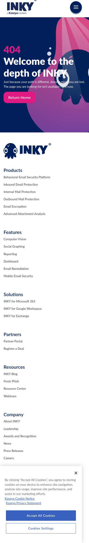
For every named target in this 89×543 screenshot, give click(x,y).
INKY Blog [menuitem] (11, 374)
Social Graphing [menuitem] (14, 246)
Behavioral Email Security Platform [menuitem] (27, 177)
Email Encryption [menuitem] (15, 206)
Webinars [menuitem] (10, 396)
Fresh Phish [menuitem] (11, 381)
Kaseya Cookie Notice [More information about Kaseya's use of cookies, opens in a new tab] (20, 498)
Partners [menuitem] (12, 334)
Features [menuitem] (13, 232)
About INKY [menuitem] (12, 421)
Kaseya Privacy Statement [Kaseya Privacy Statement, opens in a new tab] (23, 503)
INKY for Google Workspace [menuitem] (23, 309)
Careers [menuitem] (9, 458)
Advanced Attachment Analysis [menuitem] (24, 214)
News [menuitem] (7, 443)
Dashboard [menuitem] (11, 261)
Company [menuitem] (13, 414)
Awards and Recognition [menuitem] (20, 436)
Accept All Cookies (41, 515)
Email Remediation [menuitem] (16, 269)
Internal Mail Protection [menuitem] (20, 192)
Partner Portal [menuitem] (13, 341)
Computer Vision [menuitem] (15, 239)
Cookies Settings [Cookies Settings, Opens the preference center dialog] (41, 528)
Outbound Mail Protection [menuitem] (21, 199)
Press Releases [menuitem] (13, 451)
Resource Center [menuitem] (15, 388)
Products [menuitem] (13, 170)
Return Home (19, 97)
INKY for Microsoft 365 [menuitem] (19, 301)
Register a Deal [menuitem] (14, 348)
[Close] (76, 473)
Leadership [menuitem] (11, 429)
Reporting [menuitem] (10, 254)
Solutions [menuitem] (13, 294)
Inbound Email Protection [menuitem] (21, 184)
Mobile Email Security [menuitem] (18, 276)
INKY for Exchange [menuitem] (16, 316)
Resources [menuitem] (14, 367)
